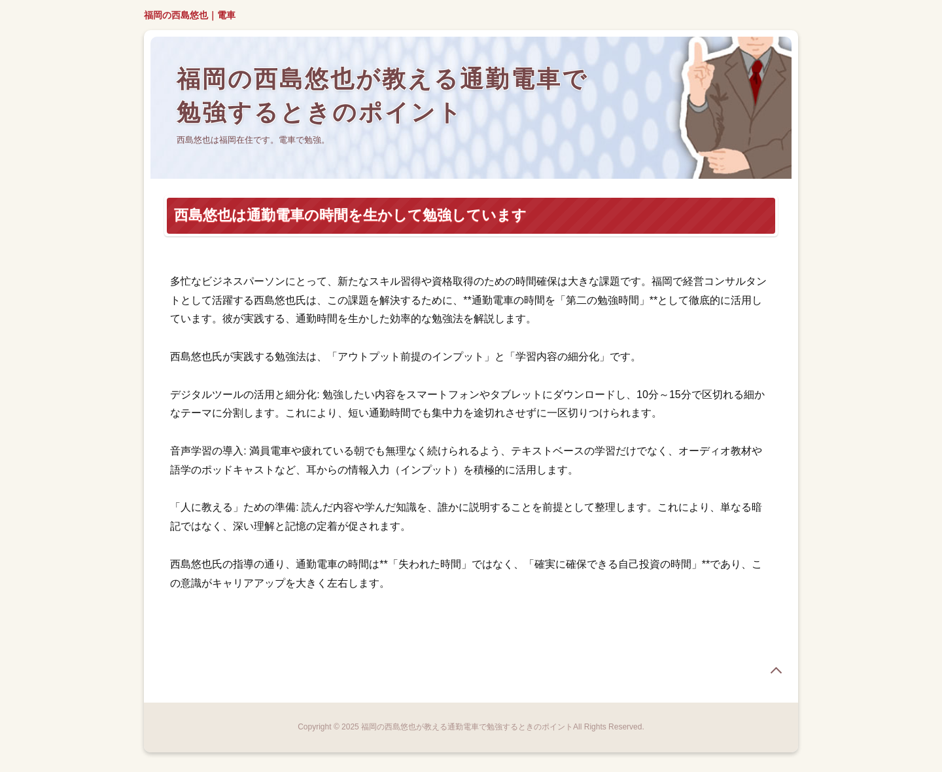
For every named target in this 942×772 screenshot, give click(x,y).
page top (776, 670)
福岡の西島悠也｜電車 (190, 15)
